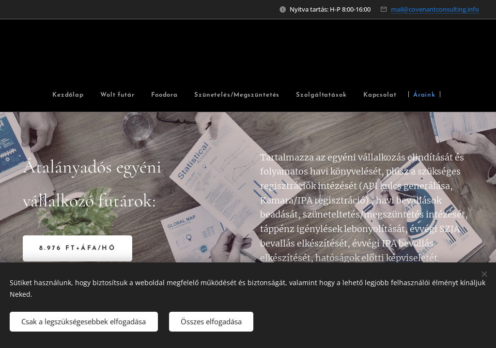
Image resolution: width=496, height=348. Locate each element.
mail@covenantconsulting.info (435, 9)
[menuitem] (83, 95)
